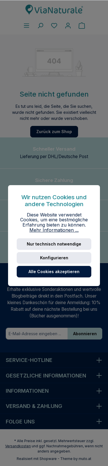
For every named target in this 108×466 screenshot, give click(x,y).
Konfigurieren (54, 257)
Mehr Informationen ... (54, 230)
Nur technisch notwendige (54, 243)
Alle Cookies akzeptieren (54, 271)
